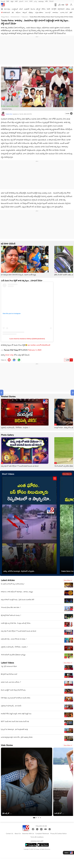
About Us (18, 833)
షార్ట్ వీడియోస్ (61, 9)
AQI (62, 4)
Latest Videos (7, 663)
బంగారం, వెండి (64, 12)
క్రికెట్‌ (71, 12)
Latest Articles (8, 580)
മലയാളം (41, 1)
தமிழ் (35, 1)
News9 (3, 1)
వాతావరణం (55, 12)
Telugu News (5, 16)
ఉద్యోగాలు (18, 12)
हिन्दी (8, 1)
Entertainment (15, 16)
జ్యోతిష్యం (31, 12)
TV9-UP (51, 1)
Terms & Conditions (36, 837)
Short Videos (8, 474)
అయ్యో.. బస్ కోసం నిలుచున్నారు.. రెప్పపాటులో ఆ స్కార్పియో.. (19, 571)
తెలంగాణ (33, 9)
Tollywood (24, 16)
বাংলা (26, 1)
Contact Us (9, 833)
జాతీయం (68, 9)
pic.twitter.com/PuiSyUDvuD (39, 345)
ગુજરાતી (21, 1)
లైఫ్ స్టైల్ (38, 9)
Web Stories (7, 745)
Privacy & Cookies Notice (58, 833)
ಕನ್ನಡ (12, 1)
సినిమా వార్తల (9, 355)
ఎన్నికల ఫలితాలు (39, 12)
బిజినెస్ (48, 9)
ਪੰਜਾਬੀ (30, 1)
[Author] (3, 114)
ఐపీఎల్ (21, 9)
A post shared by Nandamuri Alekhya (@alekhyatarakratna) (27, 338)
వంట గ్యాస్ (47, 12)
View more (67, 474)
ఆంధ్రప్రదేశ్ (26, 9)
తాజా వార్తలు (7, 9)
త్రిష (13, 12)
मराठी (16, 1)
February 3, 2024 (34, 350)
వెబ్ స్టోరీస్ (54, 9)
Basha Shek (9, 114)
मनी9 (46, 1)
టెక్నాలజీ (25, 12)
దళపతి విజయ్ (6, 12)
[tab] (34, 817)
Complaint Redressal (42, 833)
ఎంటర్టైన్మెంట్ (15, 9)
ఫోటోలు (44, 9)
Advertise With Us (28, 833)
